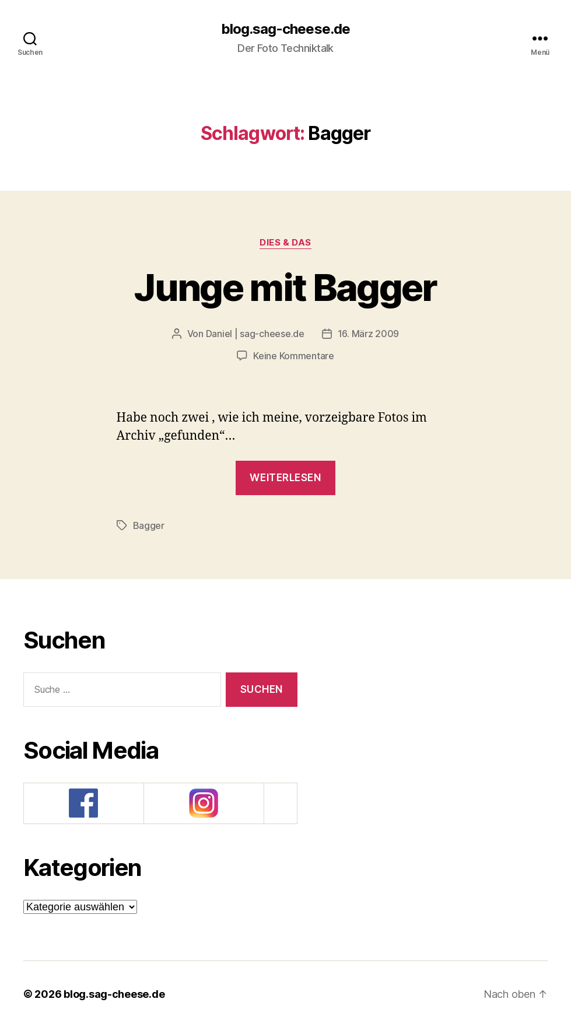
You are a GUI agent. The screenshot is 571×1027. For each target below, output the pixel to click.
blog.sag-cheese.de (285, 29)
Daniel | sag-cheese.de (255, 333)
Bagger (148, 525)
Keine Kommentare (293, 356)
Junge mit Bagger (285, 287)
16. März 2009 (369, 333)
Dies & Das (285, 242)
